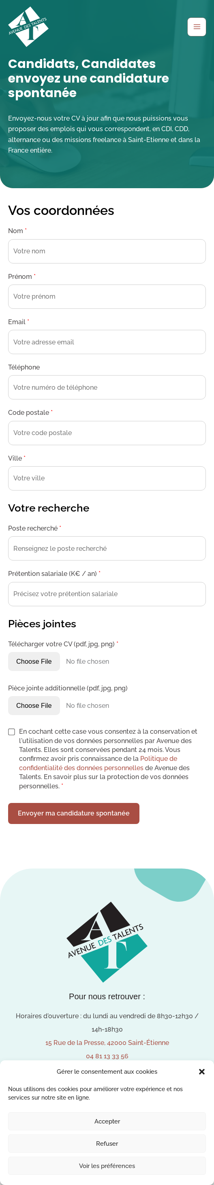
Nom (17, 231)
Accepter (107, 1121)
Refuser (107, 1143)
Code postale (30, 412)
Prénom (22, 276)
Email (18, 322)
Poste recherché (34, 528)
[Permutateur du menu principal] (197, 27)
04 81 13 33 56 (107, 1056)
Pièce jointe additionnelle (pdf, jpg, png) (68, 688)
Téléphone (24, 367)
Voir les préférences (107, 1166)
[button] (202, 1072)
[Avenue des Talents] (28, 26)
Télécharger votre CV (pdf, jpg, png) (63, 644)
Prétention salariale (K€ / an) (54, 574)
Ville (17, 458)
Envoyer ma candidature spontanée (74, 813)
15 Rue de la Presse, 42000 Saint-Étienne (107, 1043)
